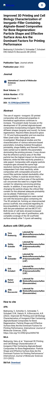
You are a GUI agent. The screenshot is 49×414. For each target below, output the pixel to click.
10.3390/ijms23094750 (19, 103)
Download (15, 362)
